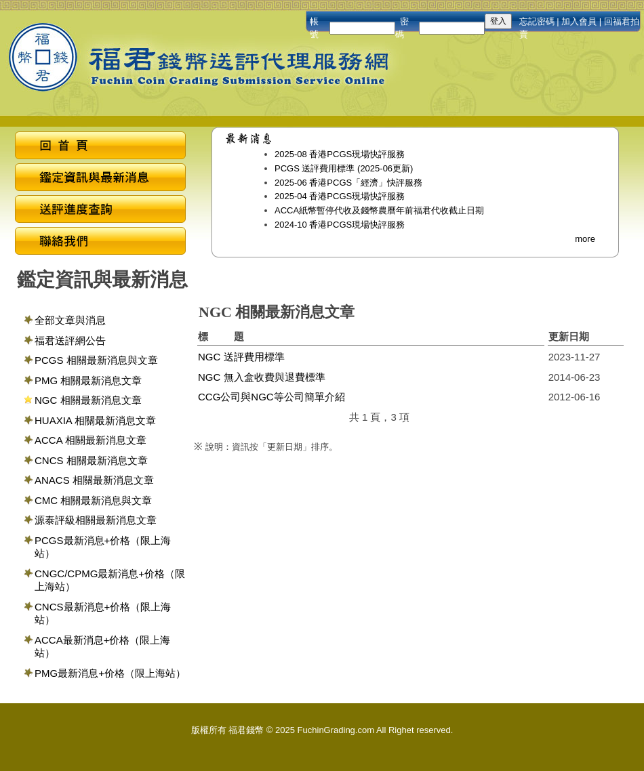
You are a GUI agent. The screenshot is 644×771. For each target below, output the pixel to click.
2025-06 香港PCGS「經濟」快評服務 (348, 183)
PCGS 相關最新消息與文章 (96, 360)
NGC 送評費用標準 (241, 356)
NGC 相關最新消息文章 (88, 400)
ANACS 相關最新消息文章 (94, 480)
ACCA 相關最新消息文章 (90, 440)
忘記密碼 (537, 21)
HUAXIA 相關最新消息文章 (95, 420)
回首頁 (100, 147)
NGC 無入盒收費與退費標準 (261, 377)
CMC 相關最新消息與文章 (93, 500)
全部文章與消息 (70, 320)
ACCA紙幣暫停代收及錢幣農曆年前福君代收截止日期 (379, 210)
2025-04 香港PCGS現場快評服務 (340, 196)
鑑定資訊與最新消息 (100, 179)
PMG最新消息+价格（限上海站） (110, 673)
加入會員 (579, 21)
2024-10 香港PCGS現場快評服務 (340, 225)
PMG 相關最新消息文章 (88, 380)
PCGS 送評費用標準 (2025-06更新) (344, 168)
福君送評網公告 (70, 340)
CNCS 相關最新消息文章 (91, 460)
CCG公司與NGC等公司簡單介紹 (271, 396)
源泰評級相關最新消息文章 (96, 520)
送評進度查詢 (100, 211)
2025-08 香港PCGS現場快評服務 (340, 154)
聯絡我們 (100, 243)
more (585, 239)
